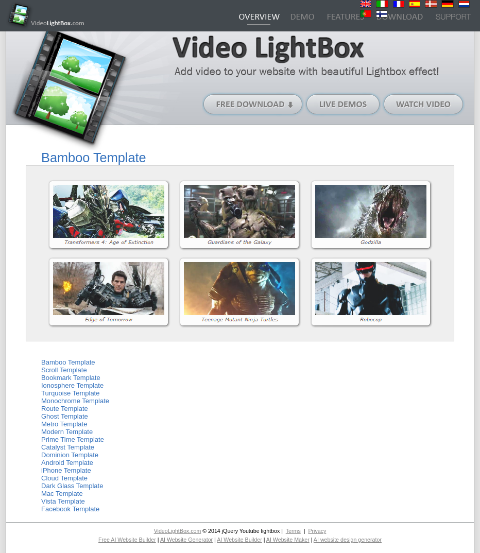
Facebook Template (70, 509)
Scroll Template (64, 370)
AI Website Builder (239, 540)
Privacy (317, 531)
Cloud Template (64, 478)
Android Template (67, 462)
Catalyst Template (67, 447)
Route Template (64, 408)
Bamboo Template (68, 362)
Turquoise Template (70, 393)
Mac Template (62, 493)
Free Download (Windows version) (253, 104)
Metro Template (64, 424)
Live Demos (343, 104)
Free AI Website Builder (127, 540)
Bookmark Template (70, 378)
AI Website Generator (186, 540)
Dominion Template (69, 455)
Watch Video (423, 104)
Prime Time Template (72, 439)
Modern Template (67, 432)
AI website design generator (348, 540)
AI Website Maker (288, 540)
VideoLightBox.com (177, 531)
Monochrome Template (75, 401)
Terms (293, 531)
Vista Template (63, 501)
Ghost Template (64, 416)
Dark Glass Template (72, 486)
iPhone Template (66, 470)
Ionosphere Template (72, 385)
